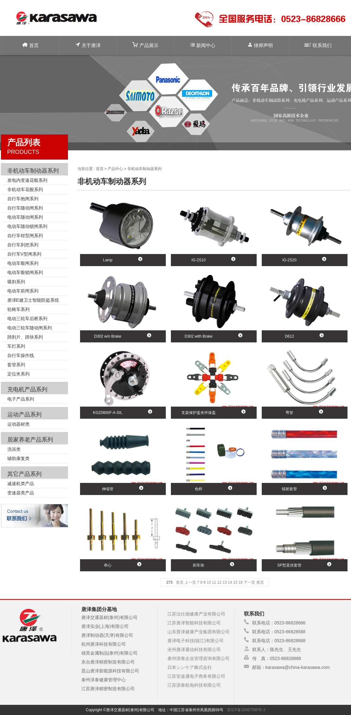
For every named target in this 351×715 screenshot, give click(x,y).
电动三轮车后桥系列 (27, 318)
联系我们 (318, 45)
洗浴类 (14, 449)
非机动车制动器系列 (33, 171)
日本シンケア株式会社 (189, 667)
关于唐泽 (88, 45)
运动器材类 (18, 424)
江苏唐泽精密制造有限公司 (108, 688)
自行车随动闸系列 (25, 207)
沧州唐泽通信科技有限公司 (194, 649)
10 (208, 582)
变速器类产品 (20, 492)
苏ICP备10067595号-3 (246, 710)
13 (225, 582)
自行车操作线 (20, 355)
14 (230, 582)
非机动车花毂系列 (25, 189)
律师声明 (260, 45)
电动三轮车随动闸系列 (29, 327)
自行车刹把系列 (22, 244)
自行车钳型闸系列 (25, 235)
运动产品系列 (24, 414)
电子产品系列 (20, 399)
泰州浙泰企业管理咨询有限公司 (198, 658)
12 (219, 582)
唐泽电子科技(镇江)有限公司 (195, 640)
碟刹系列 (16, 281)
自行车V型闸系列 (24, 254)
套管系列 (16, 364)
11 (214, 582)
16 (241, 582)
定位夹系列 (18, 373)
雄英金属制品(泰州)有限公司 (109, 653)
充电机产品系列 (27, 389)
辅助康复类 (18, 458)
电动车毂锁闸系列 (25, 272)
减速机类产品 (20, 483)
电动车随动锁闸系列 (27, 226)
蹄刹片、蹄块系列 (25, 337)
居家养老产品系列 (30, 440)
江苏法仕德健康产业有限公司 (196, 613)
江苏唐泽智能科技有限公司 (194, 622)
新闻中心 (203, 45)
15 (235, 582)
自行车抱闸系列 (22, 198)
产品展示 (145, 45)
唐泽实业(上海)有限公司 (105, 626)
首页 (30, 45)
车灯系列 (16, 346)
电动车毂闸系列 (22, 263)
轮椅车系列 (18, 309)
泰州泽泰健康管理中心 (103, 679)
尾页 (260, 582)
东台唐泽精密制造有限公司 (108, 661)
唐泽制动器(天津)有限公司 (107, 635)
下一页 (249, 582)
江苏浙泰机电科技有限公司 (194, 685)
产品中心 (115, 169)
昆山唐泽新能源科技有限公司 (110, 670)
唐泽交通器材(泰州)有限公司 (109, 617)
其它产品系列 (24, 474)
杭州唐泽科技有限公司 (103, 644)
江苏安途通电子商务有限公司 (196, 676)
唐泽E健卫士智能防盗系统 (33, 300)
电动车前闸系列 (22, 290)
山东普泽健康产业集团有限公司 (198, 631)
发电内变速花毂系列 (27, 180)
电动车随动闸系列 (25, 217)
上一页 (190, 582)
